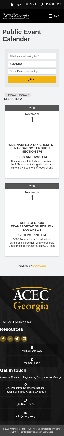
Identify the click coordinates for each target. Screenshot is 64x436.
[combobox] (32, 64)
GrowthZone (39, 265)
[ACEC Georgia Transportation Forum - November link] (32, 210)
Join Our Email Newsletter (17, 321)
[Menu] (55, 16)
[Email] (30, 4)
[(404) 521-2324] (50, 4)
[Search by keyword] (32, 56)
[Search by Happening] (32, 71)
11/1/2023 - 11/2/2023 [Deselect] (18, 95)
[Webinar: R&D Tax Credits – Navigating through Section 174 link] (32, 132)
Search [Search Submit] (32, 79)
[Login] (15, 4)
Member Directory (32, 350)
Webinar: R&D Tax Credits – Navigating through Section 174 (32, 148)
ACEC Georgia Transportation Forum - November (32, 226)
